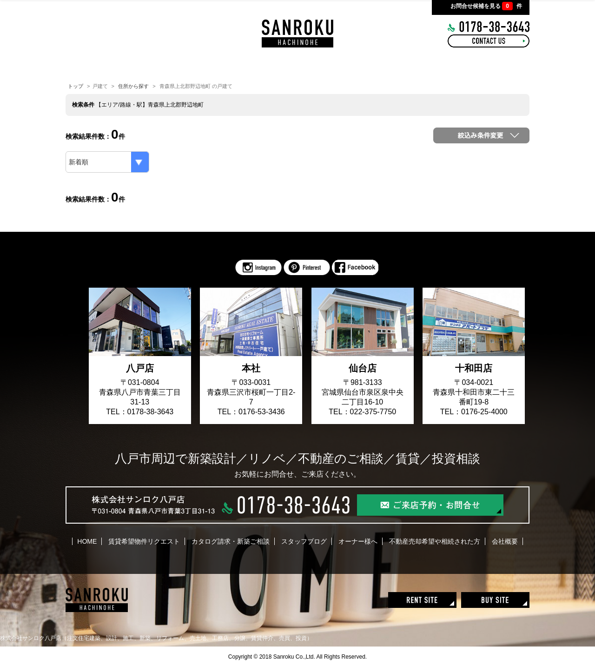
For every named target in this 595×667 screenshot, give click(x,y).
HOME (130, 65)
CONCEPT (183, 65)
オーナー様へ (357, 541)
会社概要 (505, 541)
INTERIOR (240, 65)
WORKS (299, 65)
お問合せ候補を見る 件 (486, 6)
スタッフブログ (304, 541)
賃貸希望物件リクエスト (144, 541)
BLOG (350, 65)
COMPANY (458, 65)
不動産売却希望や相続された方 (434, 541)
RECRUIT (400, 65)
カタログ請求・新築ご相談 (231, 541)
